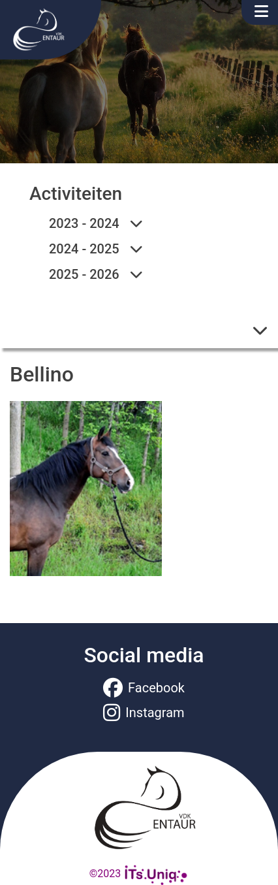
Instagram (143, 712)
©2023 (139, 873)
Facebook (144, 688)
